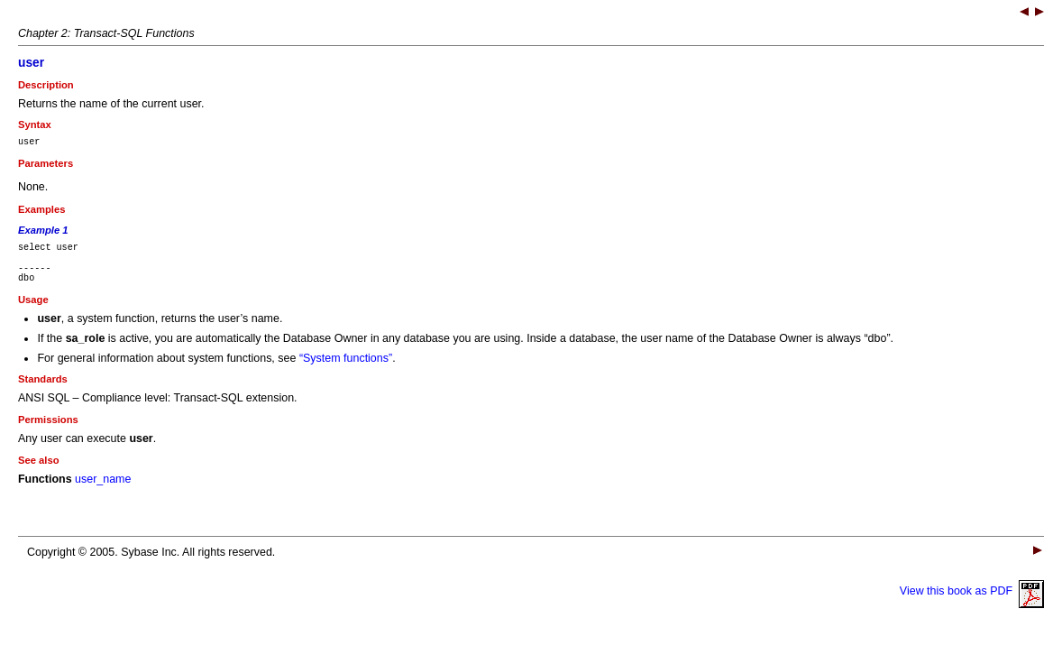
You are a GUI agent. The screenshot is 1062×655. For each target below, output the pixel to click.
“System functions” (345, 369)
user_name (103, 490)
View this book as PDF (972, 601)
